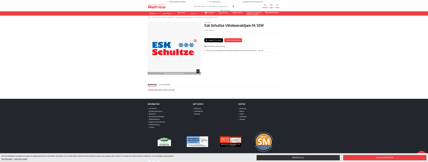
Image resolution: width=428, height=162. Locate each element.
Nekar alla (298, 158)
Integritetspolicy (154, 124)
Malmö (242, 111)
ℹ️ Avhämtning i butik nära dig (242, 46)
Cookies (151, 127)
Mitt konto (197, 108)
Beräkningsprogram (155, 111)
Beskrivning (152, 85)
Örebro (242, 114)
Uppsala (242, 119)
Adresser (197, 114)
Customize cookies (20, 159)
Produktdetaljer (164, 85)
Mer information (7, 159)
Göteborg (243, 108)
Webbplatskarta (154, 119)
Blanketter (152, 114)
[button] (168, 13)
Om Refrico (153, 108)
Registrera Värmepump (157, 122)
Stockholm (243, 116)
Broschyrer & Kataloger (156, 116)
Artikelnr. (206, 30)
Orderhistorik (198, 111)
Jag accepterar (384, 158)
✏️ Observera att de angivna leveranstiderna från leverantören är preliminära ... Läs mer (242, 51)
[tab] (242, 47)
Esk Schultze (207, 22)
